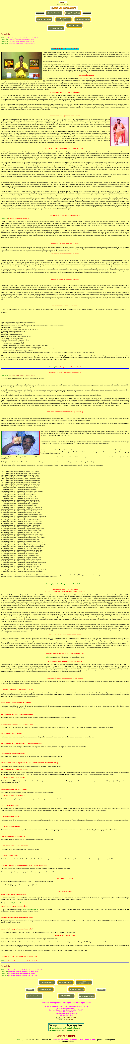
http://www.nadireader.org (56, 1030)
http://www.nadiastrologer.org (57, 1028)
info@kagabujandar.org (73, 1027)
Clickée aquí (4, 38)
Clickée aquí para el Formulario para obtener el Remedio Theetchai (65, 584)
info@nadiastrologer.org (73, 1028)
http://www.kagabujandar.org (57, 1027)
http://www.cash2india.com (30, 909)
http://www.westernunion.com (20, 903)
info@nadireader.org (72, 1030)
